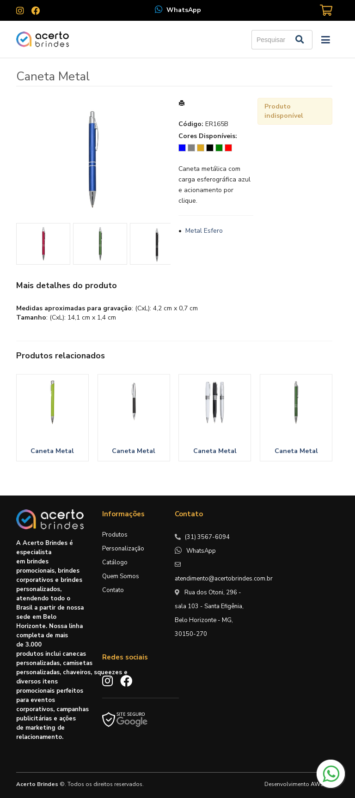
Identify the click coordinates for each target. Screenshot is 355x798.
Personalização (123, 548)
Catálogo (115, 562)
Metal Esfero (204, 230)
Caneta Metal (52, 451)
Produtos (115, 535)
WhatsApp (183, 10)
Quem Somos (120, 576)
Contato (113, 590)
